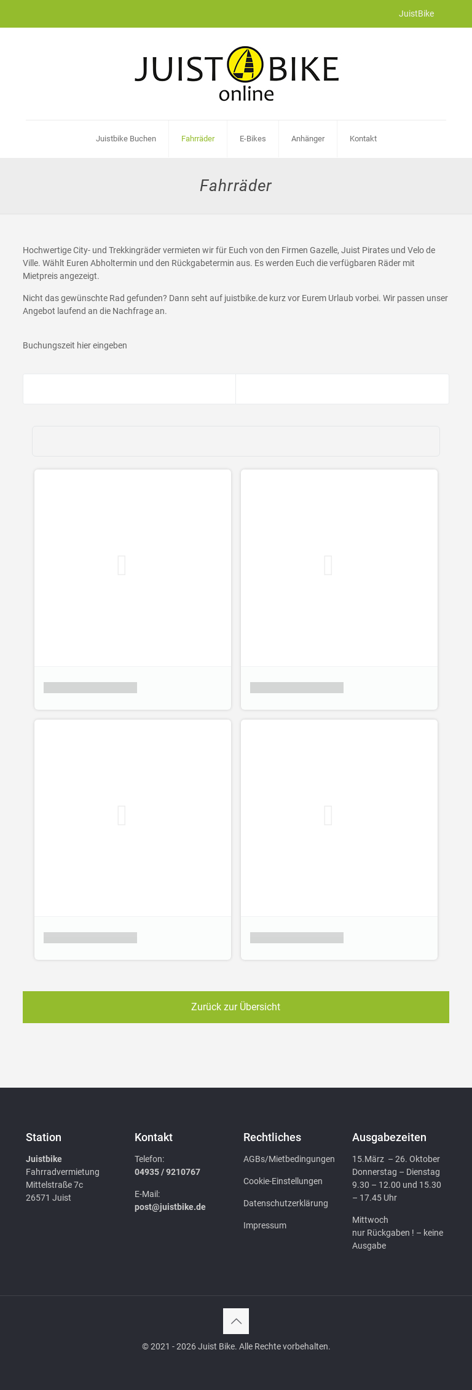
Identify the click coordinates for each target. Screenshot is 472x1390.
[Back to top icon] (236, 1321)
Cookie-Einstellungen (283, 1181)
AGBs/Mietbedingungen (289, 1159)
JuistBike (416, 13)
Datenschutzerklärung (285, 1203)
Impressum (264, 1225)
